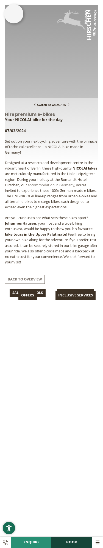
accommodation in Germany (51, 185)
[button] (9, 528)
